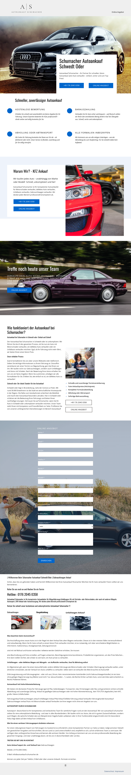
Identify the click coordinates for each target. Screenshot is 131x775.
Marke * (41, 468)
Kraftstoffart (42, 514)
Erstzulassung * (44, 487)
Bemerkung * (43, 531)
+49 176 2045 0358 (71, 85)
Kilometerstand (44, 505)
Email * (40, 441)
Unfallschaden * (44, 523)
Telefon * (41, 459)
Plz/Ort (40, 450)
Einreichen (46, 560)
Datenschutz (109, 771)
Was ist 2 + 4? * (43, 548)
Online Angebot (118, 12)
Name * (41, 432)
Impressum (119, 771)
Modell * (41, 477)
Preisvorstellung (44, 496)
